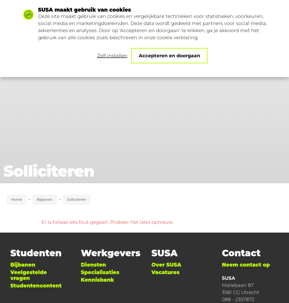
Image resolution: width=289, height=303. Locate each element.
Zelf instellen (112, 56)
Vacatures (165, 272)
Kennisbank (97, 280)
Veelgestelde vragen (28, 275)
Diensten (93, 265)
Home (16, 199)
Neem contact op (246, 265)
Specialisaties (100, 272)
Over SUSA (166, 265)
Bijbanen (44, 199)
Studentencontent (36, 286)
